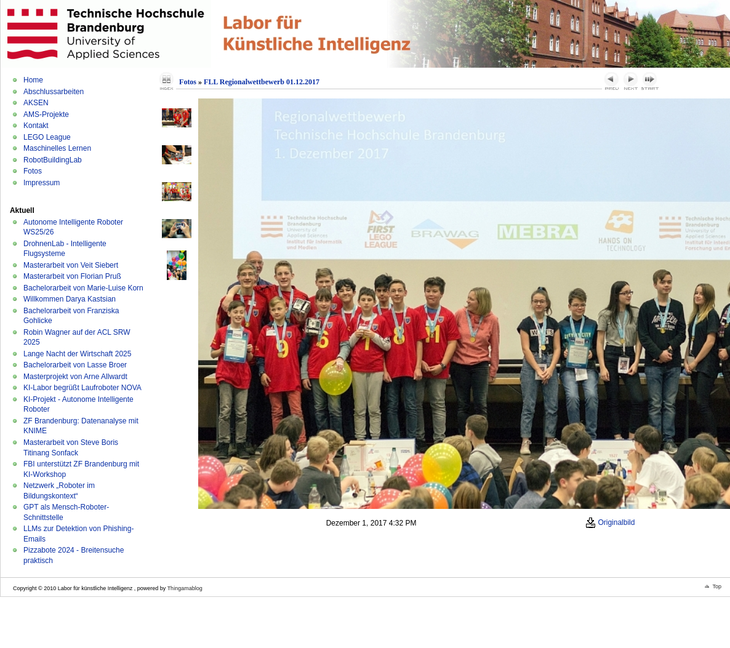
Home (33, 80)
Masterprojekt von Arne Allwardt (75, 376)
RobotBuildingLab (52, 160)
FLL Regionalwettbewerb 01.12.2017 (261, 82)
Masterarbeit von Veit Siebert (70, 265)
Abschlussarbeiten (53, 91)
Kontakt (36, 125)
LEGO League (47, 137)
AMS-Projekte (46, 114)
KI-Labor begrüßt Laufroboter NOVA (82, 387)
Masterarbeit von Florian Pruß (72, 276)
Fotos (32, 171)
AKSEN (36, 102)
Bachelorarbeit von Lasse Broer (75, 365)
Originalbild (610, 522)
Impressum (41, 182)
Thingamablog (185, 588)
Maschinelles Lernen (57, 148)
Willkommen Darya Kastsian (69, 299)
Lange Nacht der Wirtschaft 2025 (77, 354)
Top (716, 586)
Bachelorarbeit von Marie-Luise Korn (83, 288)
